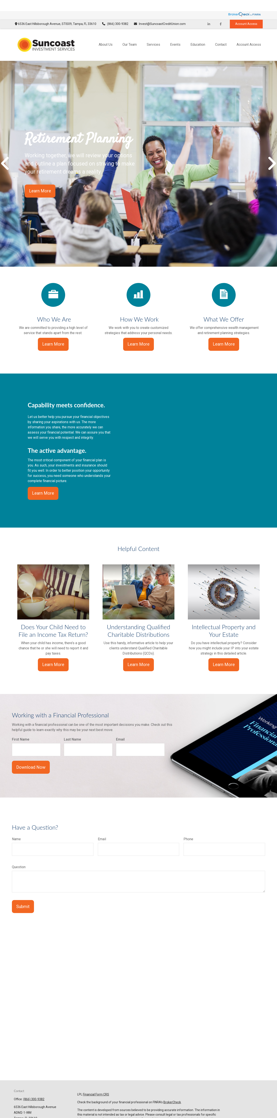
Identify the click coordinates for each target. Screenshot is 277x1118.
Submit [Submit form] (23, 895)
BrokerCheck (172, 1091)
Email (120, 728)
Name (16, 828)
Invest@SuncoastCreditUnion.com (160, 13)
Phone (188, 828)
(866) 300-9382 (115, 13)
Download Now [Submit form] (30, 756)
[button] (105, 33)
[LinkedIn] (209, 13)
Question (19, 856)
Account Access (246, 13)
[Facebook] (220, 13)
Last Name (72, 728)
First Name (20, 728)
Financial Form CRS (96, 1083)
